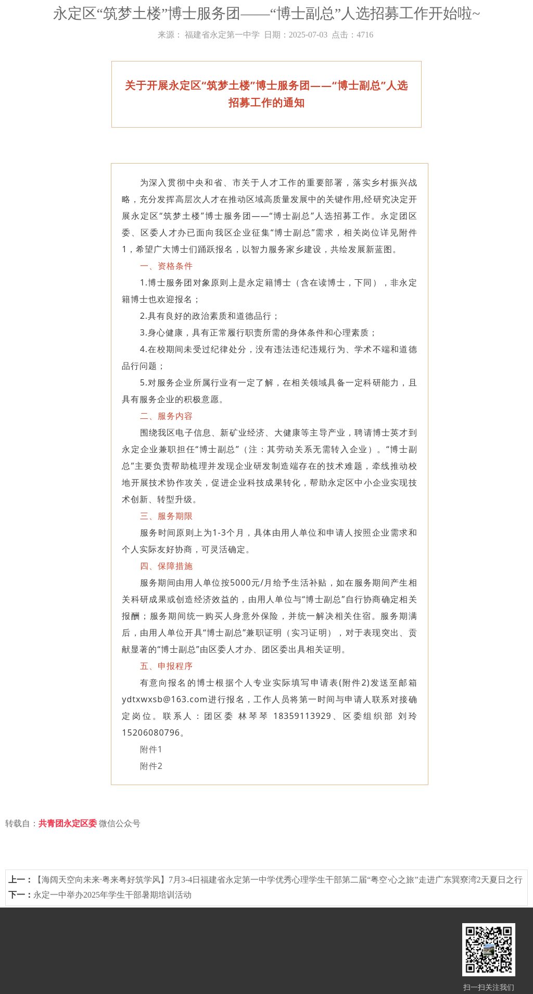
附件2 (151, 766)
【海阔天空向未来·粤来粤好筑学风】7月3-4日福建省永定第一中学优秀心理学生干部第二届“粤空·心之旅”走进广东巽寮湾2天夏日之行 (278, 879)
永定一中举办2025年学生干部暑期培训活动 (112, 894)
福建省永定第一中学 (222, 34)
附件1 (151, 749)
